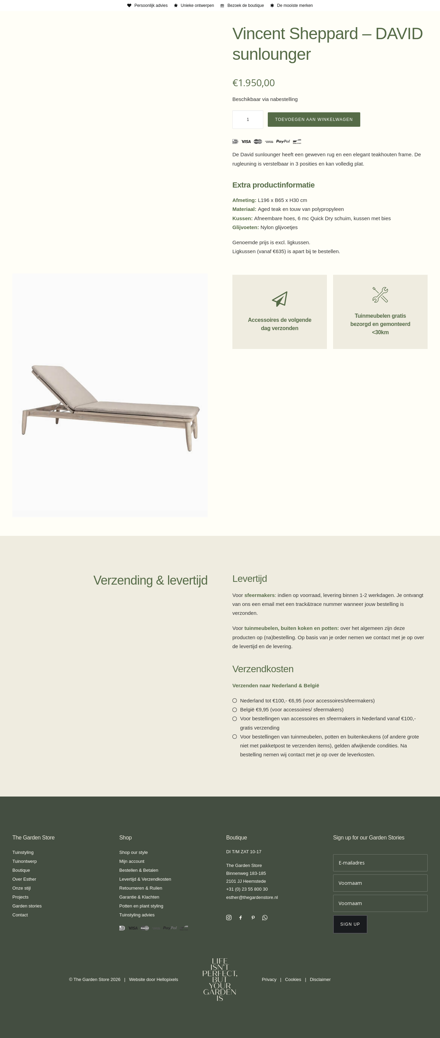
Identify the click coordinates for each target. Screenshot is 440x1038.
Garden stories (27, 906)
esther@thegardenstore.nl (252, 897)
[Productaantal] (247, 119)
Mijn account (131, 861)
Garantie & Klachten (139, 897)
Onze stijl (21, 888)
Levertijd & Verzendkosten (145, 879)
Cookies (293, 979)
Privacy (269, 979)
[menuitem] (147, 5)
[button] (228, 918)
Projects (20, 897)
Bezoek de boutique (246, 5)
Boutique (21, 870)
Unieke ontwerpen (197, 5)
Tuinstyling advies (137, 914)
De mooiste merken (295, 5)
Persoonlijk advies (151, 5)
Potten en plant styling (141, 906)
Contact (20, 914)
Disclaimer (320, 979)
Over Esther (24, 879)
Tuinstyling (23, 852)
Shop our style (133, 852)
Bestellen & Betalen (138, 870)
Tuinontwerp (24, 861)
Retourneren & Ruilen (140, 888)
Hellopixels (167, 979)
